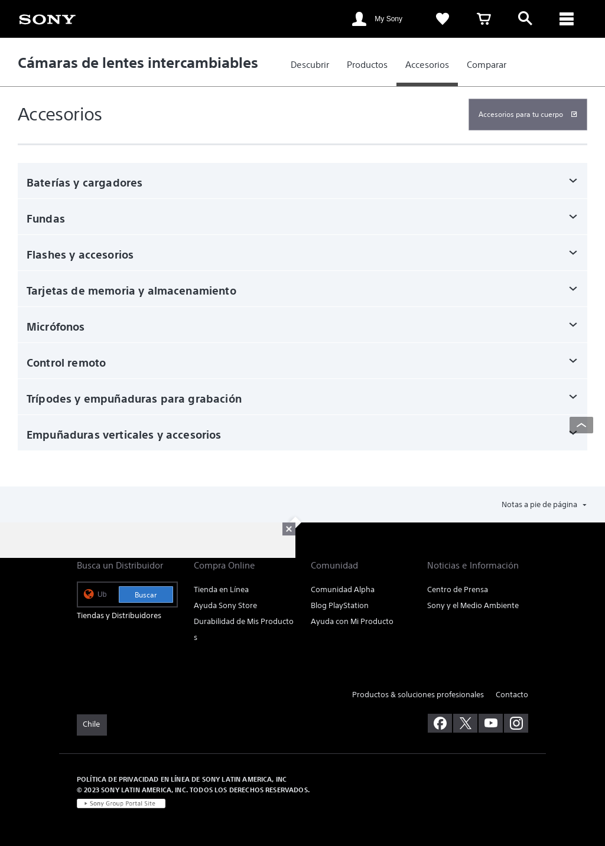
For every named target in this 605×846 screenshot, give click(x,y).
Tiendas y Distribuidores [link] (119, 615)
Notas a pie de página (540, 504)
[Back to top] (581, 425)
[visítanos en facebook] (440, 723)
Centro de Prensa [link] (457, 589)
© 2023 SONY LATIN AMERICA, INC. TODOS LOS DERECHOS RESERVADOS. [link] (193, 789)
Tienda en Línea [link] (221, 589)
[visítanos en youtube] (491, 723)
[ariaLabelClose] (566, 19)
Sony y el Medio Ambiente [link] (473, 605)
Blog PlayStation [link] (340, 605)
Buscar (146, 595)
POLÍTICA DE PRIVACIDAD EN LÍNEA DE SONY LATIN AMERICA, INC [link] (182, 779)
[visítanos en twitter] (465, 723)
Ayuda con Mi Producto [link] (352, 621)
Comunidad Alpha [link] (343, 589)
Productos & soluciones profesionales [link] (418, 695)
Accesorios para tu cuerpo (521, 114)
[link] (47, 18)
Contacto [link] (512, 695)
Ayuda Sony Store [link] (225, 605)
